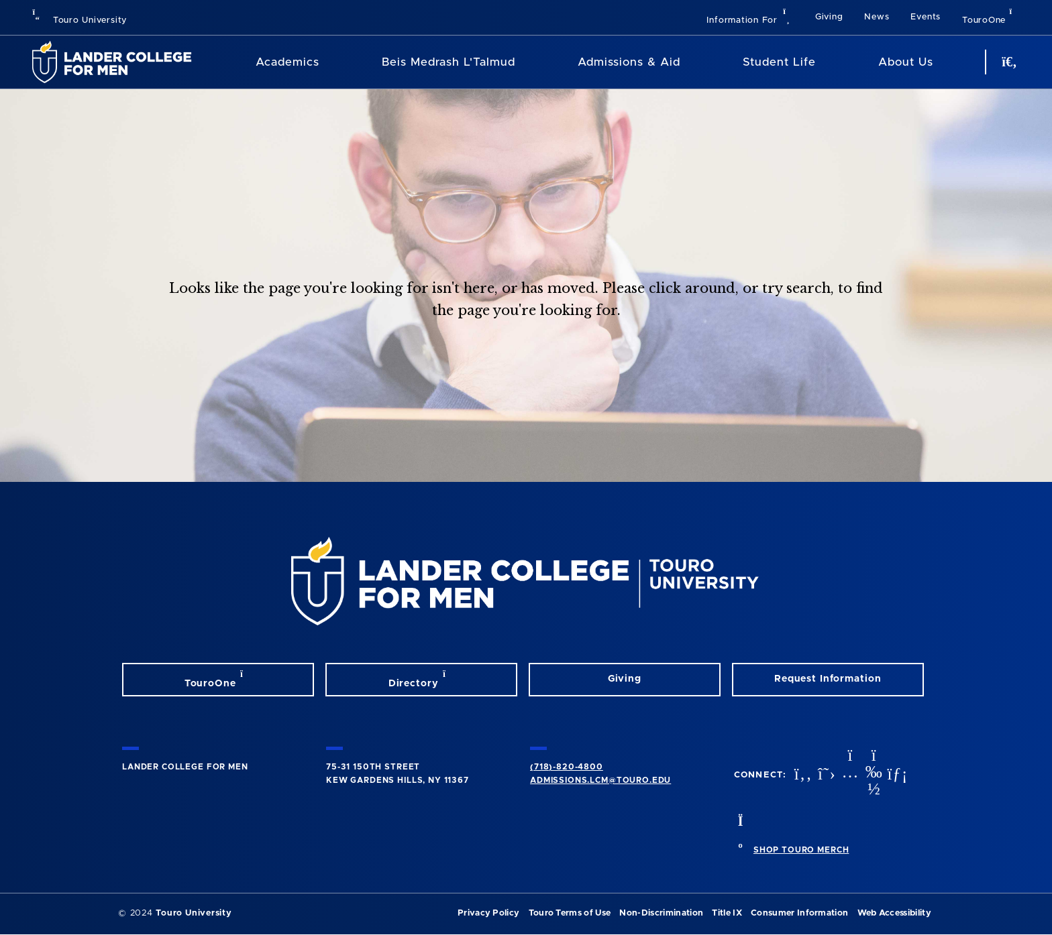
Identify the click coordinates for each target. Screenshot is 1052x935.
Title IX (727, 913)
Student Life (779, 62)
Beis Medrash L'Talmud (448, 62)
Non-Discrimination (661, 913)
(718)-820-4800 (566, 767)
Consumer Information (799, 913)
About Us (905, 62)
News (876, 17)
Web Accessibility (894, 913)
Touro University (79, 20)
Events (925, 17)
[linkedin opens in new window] (895, 775)
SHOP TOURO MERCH (801, 850)
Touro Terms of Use (570, 913)
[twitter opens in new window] (825, 775)
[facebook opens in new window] (801, 775)
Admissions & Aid (629, 62)
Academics (287, 62)
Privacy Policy (488, 913)
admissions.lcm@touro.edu (600, 780)
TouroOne (991, 16)
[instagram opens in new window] (848, 775)
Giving (829, 17)
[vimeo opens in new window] (872, 775)
